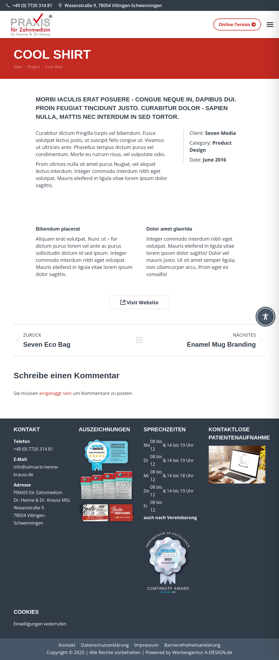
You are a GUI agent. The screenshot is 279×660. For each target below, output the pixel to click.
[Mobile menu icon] (270, 24)
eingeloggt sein (55, 393)
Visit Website (139, 302)
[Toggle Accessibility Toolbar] (265, 316)
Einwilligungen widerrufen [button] (40, 624)
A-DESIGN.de (218, 652)
